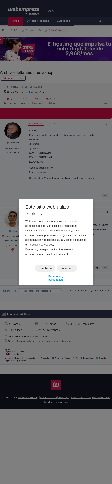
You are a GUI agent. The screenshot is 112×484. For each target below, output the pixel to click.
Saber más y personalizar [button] (56, 278)
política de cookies (42, 244)
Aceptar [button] (67, 268)
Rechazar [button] (46, 268)
